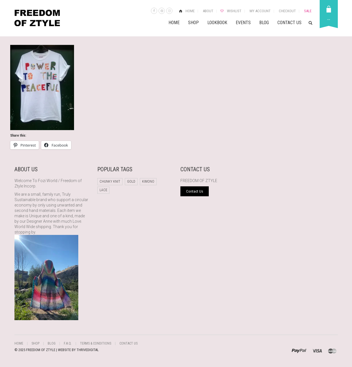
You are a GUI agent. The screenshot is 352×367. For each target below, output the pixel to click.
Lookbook (217, 22)
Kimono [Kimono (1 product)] (148, 182)
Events (243, 22)
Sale (307, 11)
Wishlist (234, 11)
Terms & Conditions (95, 343)
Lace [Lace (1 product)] (103, 190)
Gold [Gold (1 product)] (131, 182)
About (208, 11)
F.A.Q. (68, 343)
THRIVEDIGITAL (88, 350)
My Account (260, 11)
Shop (193, 22)
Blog (264, 22)
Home (190, 11)
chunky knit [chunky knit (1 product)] (110, 182)
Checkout (287, 11)
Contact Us (289, 22)
